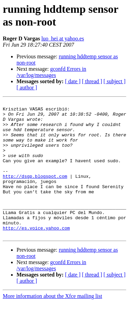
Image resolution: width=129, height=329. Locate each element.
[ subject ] (115, 81)
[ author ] (27, 87)
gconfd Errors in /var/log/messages (51, 72)
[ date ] (72, 81)
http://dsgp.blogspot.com (35, 191)
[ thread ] (92, 81)
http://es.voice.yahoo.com (36, 254)
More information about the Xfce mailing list (52, 323)
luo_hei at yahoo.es (62, 38)
